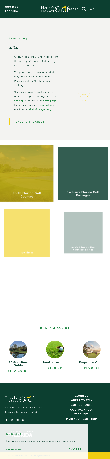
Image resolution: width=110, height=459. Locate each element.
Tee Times (81, 414)
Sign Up (55, 368)
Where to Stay (81, 400)
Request (92, 368)
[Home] (55, 9)
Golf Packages (81, 409)
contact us (46, 104)
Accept (75, 449)
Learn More (14, 449)
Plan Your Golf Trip (81, 419)
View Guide (18, 371)
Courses (11, 6)
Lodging (11, 11)
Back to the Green (30, 121)
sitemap (19, 100)
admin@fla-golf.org (39, 109)
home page (49, 100)
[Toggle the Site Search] (77, 9)
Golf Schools (81, 405)
